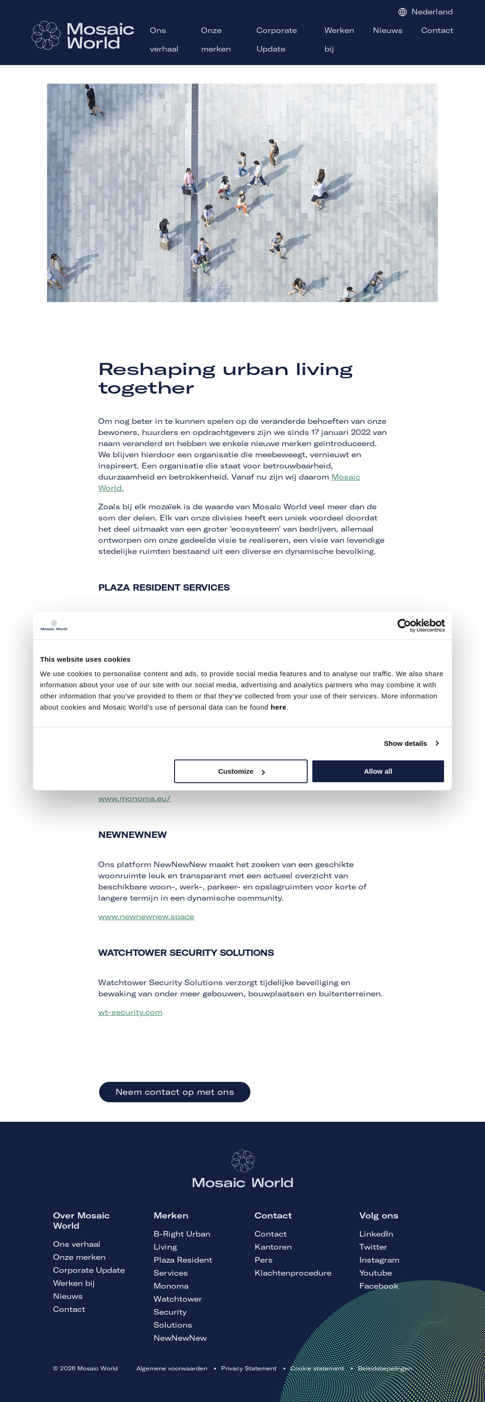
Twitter (373, 1246)
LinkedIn (376, 1233)
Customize (241, 771)
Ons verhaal (77, 1244)
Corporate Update (89, 1270)
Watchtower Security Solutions (178, 1312)
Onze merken (79, 1257)
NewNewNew (180, 1338)
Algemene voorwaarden (171, 1368)
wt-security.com (130, 1012)
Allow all (378, 771)
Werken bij (74, 1283)
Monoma (171, 1285)
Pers (264, 1259)
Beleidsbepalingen (385, 1368)
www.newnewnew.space (146, 916)
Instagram (379, 1259)
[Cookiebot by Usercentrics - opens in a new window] (404, 625)
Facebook (378, 1285)
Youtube (375, 1272)
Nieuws (68, 1296)
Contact (69, 1309)
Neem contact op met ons (174, 1091)
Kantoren (273, 1246)
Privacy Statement (248, 1368)
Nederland (425, 11)
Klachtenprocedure (293, 1272)
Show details (405, 743)
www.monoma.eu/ (134, 798)
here (279, 707)
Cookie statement (317, 1368)
